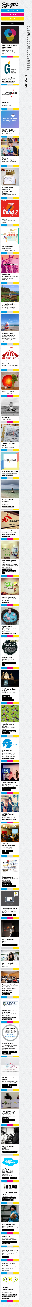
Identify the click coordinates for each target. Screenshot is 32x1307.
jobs (9, 758)
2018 (28, 41)
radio (8, 506)
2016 (28, 45)
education (5, 475)
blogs (4, 506)
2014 (28, 49)
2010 (28, 56)
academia (5, 1051)
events (4, 81)
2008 (28, 60)
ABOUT (13, 23)
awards (5, 758)
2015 (28, 47)
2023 (28, 32)
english (4, 1053)
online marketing (10, 534)
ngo (4, 534)
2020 (28, 38)
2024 (28, 30)
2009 (28, 58)
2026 (28, 27)
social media (11, 81)
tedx (9, 789)
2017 (28, 43)
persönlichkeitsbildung (8, 1120)
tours (11, 700)
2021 (28, 36)
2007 (28, 62)
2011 (28, 54)
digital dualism (6, 788)
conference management (9, 1198)
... (27, 71)
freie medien (12, 571)
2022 (28, 34)
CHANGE (12, 19)
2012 (28, 53)
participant (10, 945)
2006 (28, 64)
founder (5, 1294)
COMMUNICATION (12, 10)
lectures (5, 789)
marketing (10, 1294)
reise (12, 506)
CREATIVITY (12, 14)
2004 (28, 68)
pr (3, 573)
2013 (28, 51)
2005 (28, 66)
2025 (28, 28)
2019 (28, 40)
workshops (5, 852)
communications (7, 569)
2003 (28, 69)
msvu (10, 1017)
